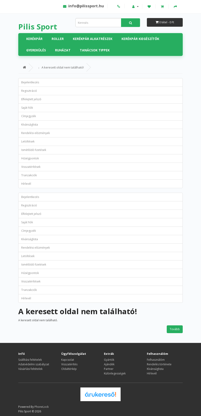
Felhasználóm (156, 360)
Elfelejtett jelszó (31, 99)
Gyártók (109, 360)
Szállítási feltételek (30, 360)
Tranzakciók (29, 175)
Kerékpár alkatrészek (92, 39)
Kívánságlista (29, 124)
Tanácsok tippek (95, 50)
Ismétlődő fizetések (33, 150)
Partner (109, 369)
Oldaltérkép (69, 369)
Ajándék (109, 364)
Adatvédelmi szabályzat (33, 364)
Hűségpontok (30, 158)
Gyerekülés (36, 50)
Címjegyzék (28, 116)
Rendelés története (159, 364)
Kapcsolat (67, 360)
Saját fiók (27, 108)
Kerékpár (34, 39)
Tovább (175, 329)
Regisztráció (29, 91)
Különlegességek (115, 373)
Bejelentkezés (30, 82)
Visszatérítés (69, 364)
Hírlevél (26, 184)
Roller (58, 39)
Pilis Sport (37, 26)
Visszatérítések (30, 167)
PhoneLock (41, 407)
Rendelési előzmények (35, 133)
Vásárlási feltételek (30, 369)
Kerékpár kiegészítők (140, 39)
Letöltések (27, 141)
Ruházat (63, 50)
